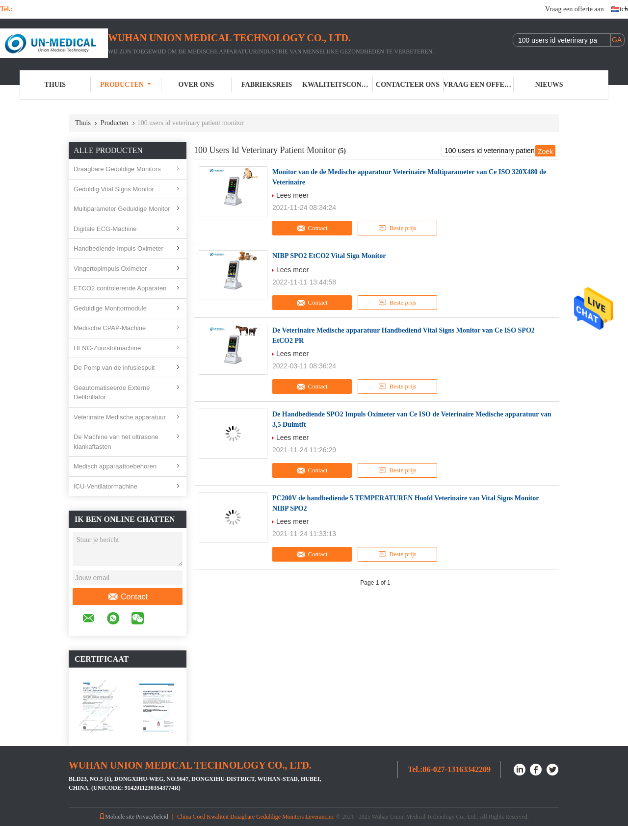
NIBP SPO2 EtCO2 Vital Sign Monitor (329, 255)
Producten (125, 84)
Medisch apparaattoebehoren (115, 466)
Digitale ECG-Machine (105, 228)
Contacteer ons (408, 84)
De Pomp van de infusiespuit (114, 367)
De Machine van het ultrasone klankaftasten (116, 441)
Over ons (196, 84)
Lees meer (292, 195)
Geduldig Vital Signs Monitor (114, 189)
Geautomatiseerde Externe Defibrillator (112, 392)
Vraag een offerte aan (574, 9)
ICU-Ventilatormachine (105, 486)
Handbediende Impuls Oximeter (118, 248)
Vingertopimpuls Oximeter (110, 268)
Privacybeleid (152, 816)
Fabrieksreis (266, 84)
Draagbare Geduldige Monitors (117, 169)
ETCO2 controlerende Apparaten (120, 288)
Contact (127, 597)
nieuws (549, 84)
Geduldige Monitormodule (110, 308)
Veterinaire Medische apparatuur (120, 417)
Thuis (55, 84)
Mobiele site (116, 816)
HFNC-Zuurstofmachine (107, 348)
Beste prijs (397, 228)
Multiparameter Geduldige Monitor (122, 208)
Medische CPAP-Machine (110, 328)
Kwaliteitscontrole (337, 84)
